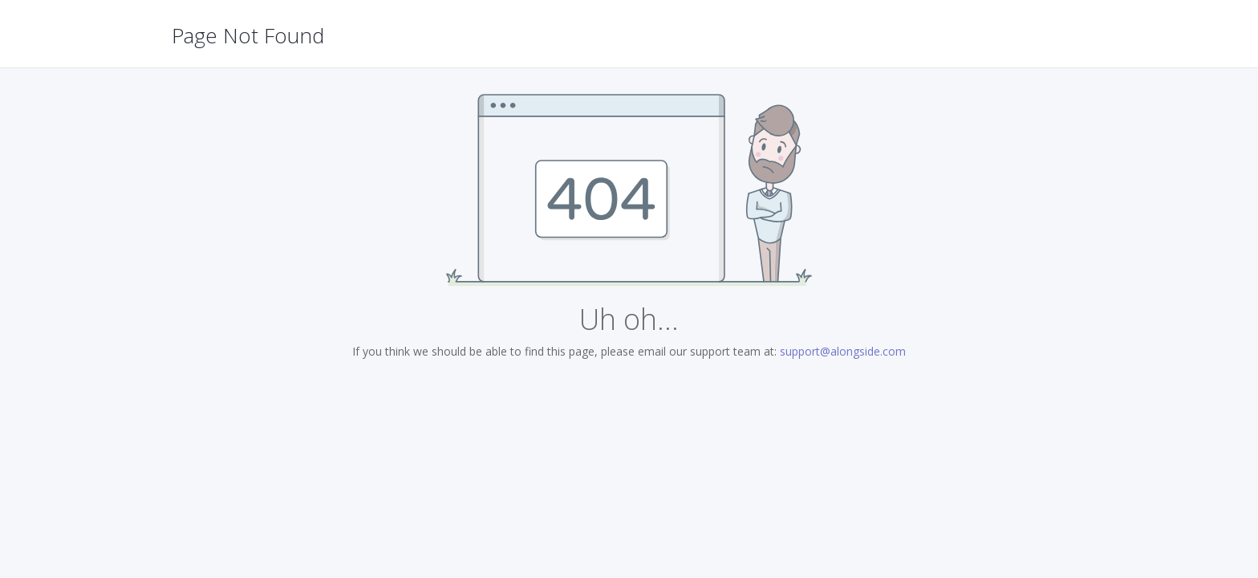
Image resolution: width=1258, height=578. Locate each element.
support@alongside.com (843, 351)
